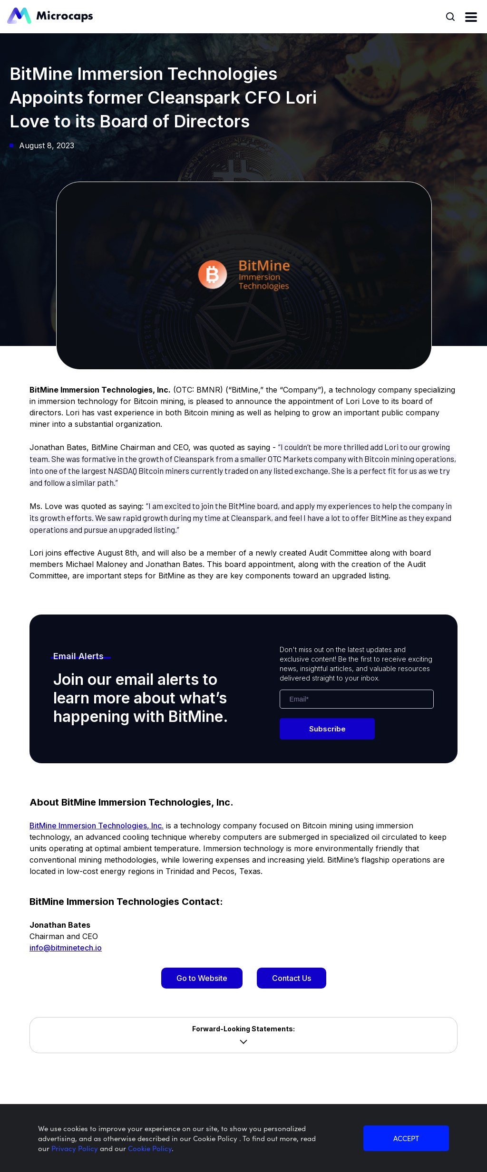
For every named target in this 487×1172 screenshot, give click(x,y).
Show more (243, 1042)
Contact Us (291, 978)
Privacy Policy (75, 1148)
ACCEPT (406, 1138)
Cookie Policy (150, 1148)
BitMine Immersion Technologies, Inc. (96, 825)
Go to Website (201, 978)
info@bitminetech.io (65, 947)
